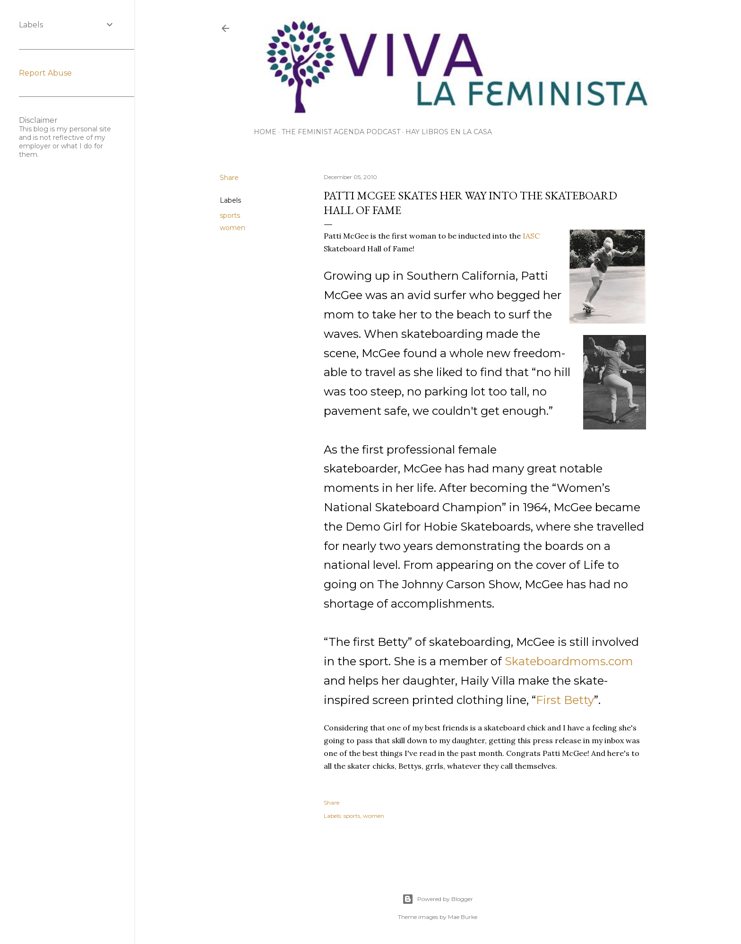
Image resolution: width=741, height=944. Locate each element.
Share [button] (229, 177)
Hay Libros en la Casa (448, 132)
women (232, 227)
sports (230, 215)
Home (265, 132)
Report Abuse (45, 73)
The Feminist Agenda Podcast (341, 132)
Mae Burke (462, 916)
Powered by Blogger (437, 899)
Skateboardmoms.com (569, 661)
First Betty (565, 700)
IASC (531, 235)
